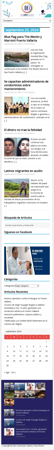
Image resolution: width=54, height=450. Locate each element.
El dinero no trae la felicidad (23, 130)
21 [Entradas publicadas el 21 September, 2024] (40, 356)
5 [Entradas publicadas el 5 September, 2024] (27, 346)
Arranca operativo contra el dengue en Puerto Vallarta (33, 411)
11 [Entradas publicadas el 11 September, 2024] (20, 351)
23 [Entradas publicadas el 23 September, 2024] (7, 360)
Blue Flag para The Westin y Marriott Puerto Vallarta (23, 38)
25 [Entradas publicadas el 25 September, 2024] (20, 360)
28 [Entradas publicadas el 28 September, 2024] (40, 360)
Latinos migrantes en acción (23, 171)
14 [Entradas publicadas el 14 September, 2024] (40, 351)
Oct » (13, 372)
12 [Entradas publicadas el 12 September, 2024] (27, 351)
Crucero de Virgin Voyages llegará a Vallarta (24, 304)
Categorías (9, 285)
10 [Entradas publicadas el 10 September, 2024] (14, 351)
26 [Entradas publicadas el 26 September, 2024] (27, 360)
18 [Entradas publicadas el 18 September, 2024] (20, 356)
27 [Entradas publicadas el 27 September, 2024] (33, 360)
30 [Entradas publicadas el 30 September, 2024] (7, 365)
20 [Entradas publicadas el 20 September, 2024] (33, 356)
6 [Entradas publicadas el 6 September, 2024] (33, 346)
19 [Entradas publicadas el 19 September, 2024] (27, 356)
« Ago (7, 372)
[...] (25, 72)
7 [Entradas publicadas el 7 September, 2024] (40, 346)
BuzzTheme (39, 446)
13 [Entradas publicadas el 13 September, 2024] (33, 351)
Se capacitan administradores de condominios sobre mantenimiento (26, 85)
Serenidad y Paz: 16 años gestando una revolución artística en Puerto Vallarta (31, 431)
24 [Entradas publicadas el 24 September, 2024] (14, 360)
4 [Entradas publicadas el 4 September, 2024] (20, 346)
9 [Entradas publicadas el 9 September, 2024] (7, 351)
